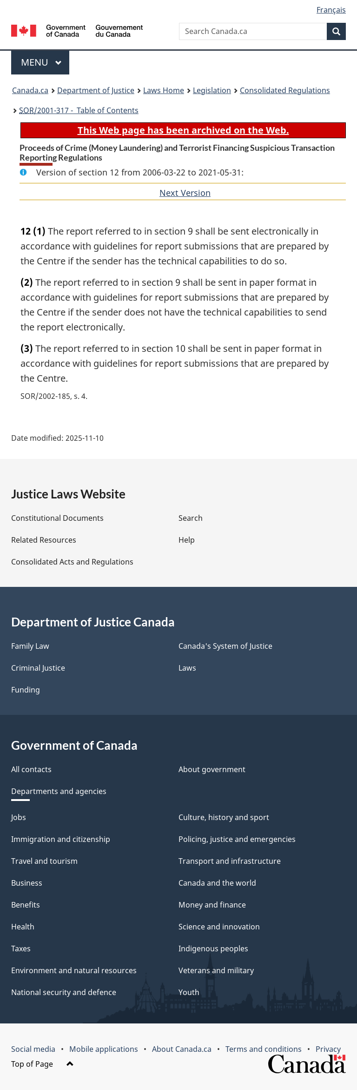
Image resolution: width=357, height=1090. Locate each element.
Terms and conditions (263, 1049)
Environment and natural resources (74, 970)
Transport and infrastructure (229, 861)
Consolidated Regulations (285, 90)
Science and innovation (219, 927)
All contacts (31, 769)
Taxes (21, 948)
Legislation (212, 90)
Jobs (18, 817)
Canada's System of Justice (225, 646)
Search (190, 518)
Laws (187, 668)
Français (331, 10)
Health (22, 927)
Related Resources (43, 540)
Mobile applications (103, 1049)
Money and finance (212, 905)
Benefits (25, 905)
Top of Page (42, 1064)
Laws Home (163, 90)
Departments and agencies (58, 791)
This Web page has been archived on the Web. (183, 130)
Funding (25, 690)
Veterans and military (216, 970)
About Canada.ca (182, 1049)
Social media (33, 1049)
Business (26, 883)
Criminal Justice (38, 668)
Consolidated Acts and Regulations (72, 562)
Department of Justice (95, 90)
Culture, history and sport (223, 817)
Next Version (185, 192)
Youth (188, 992)
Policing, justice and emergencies (237, 839)
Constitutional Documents (57, 518)
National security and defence (63, 992)
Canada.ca (30, 90)
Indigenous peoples (213, 948)
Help (186, 540)
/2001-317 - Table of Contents (79, 110)
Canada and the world (217, 883)
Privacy (328, 1049)
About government (211, 769)
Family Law (30, 646)
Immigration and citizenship (60, 839)
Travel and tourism (44, 861)
